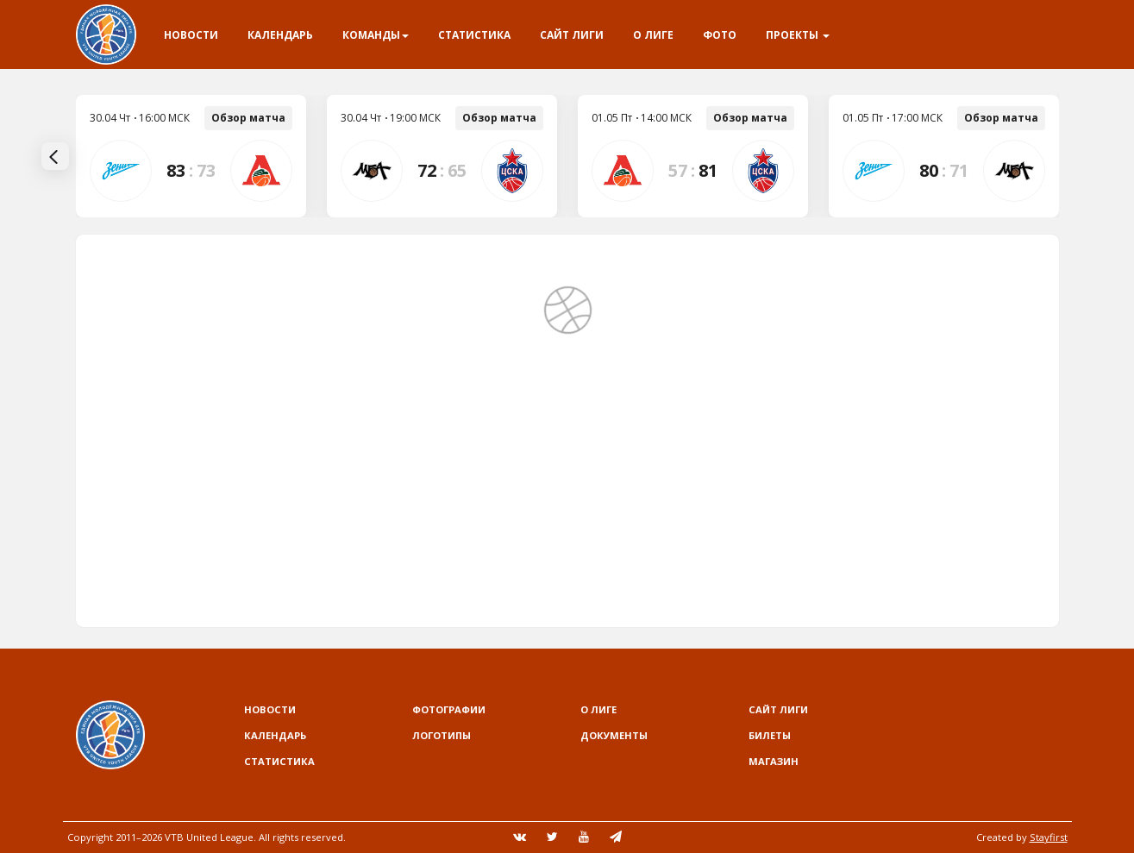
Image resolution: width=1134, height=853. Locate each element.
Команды (375, 35)
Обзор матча (248, 117)
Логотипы (441, 735)
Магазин (774, 761)
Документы (614, 735)
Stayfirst (1049, 837)
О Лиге (653, 35)
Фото (719, 35)
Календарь (280, 35)
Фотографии (449, 709)
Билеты (770, 735)
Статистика (474, 35)
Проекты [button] (798, 35)
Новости (191, 35)
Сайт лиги (572, 35)
